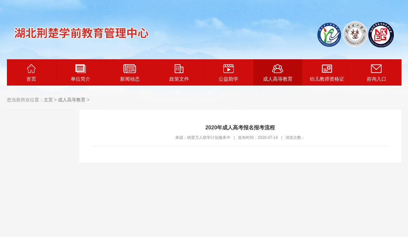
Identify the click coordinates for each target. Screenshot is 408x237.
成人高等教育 (278, 73)
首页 (31, 73)
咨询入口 (376, 73)
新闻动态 (130, 73)
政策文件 (179, 73)
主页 (48, 99)
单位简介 (80, 73)
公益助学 (228, 73)
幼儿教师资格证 (327, 73)
